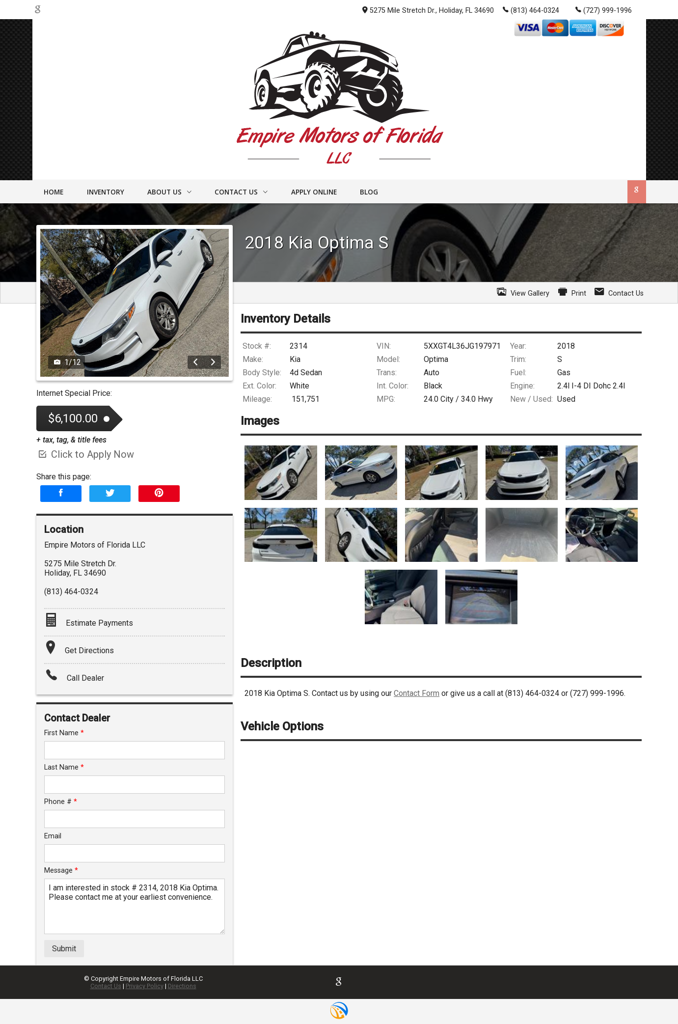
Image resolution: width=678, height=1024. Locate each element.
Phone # (60, 802)
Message (61, 870)
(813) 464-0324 (531, 10)
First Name (64, 733)
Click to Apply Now (85, 454)
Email (52, 836)
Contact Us (105, 986)
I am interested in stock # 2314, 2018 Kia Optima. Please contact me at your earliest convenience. (134, 906)
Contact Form (416, 693)
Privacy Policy (144, 986)
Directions (182, 986)
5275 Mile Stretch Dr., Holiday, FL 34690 (428, 10)
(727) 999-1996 (603, 10)
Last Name (64, 767)
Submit (64, 948)
